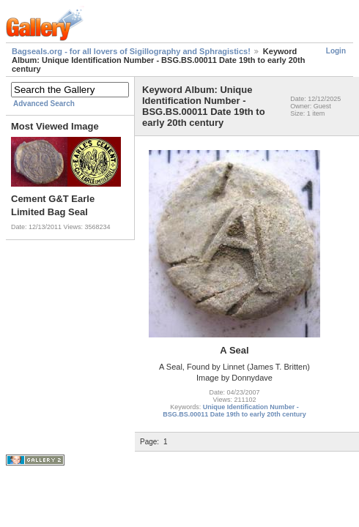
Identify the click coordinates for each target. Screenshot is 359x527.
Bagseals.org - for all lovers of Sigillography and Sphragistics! (131, 51)
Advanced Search (44, 104)
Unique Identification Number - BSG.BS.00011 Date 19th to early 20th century (234, 410)
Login (336, 51)
